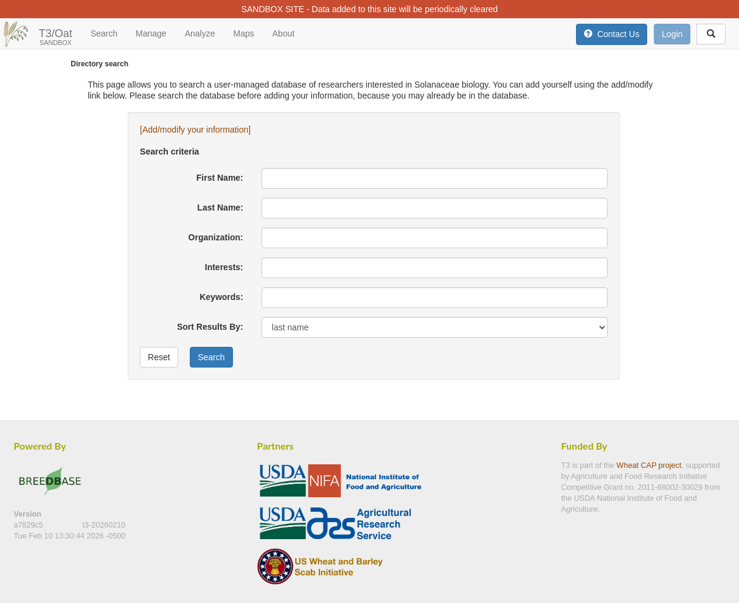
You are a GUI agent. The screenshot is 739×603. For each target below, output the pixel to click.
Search (104, 33)
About (283, 33)
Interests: (224, 267)
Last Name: (220, 207)
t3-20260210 (103, 525)
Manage (151, 33)
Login (672, 34)
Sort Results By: (210, 327)
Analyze (200, 33)
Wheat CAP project (649, 465)
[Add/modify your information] (195, 129)
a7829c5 (30, 525)
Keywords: (221, 297)
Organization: (216, 237)
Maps (243, 33)
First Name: (219, 178)
